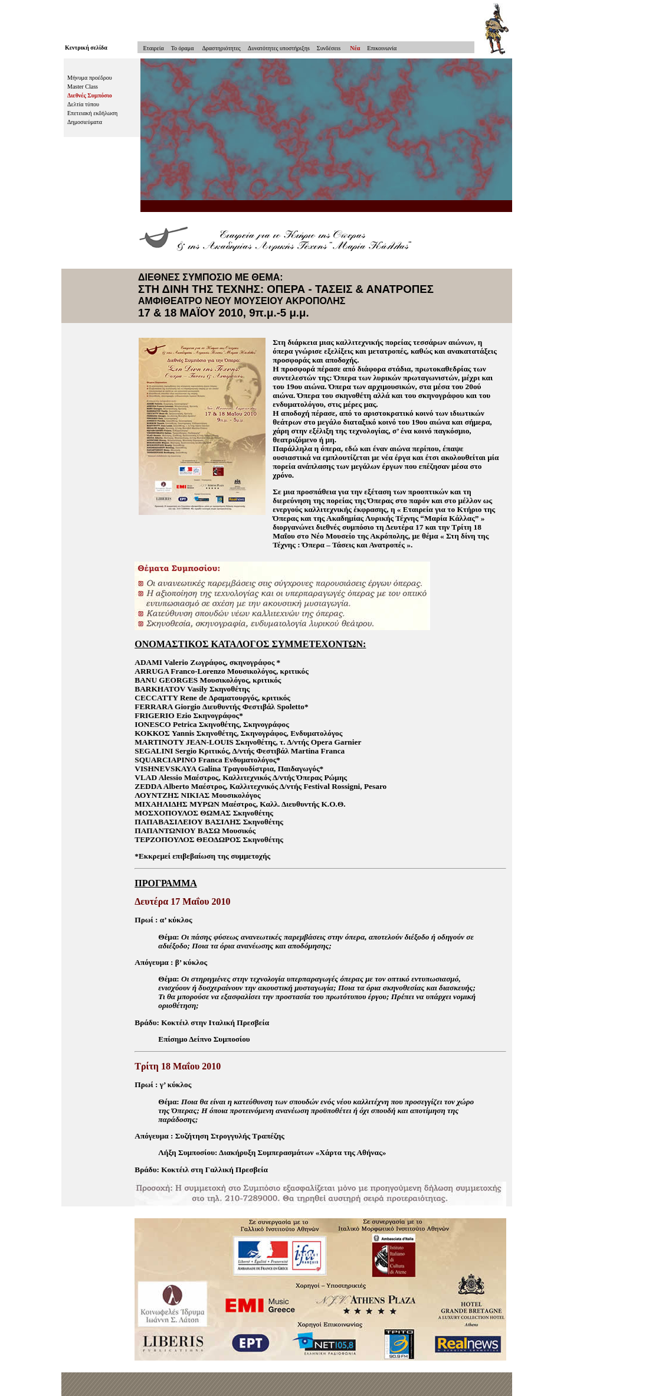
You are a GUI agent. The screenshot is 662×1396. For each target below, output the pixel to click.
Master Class (82, 86)
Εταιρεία (150, 48)
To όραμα (182, 48)
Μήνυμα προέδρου (89, 77)
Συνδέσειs (328, 48)
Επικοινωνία (381, 48)
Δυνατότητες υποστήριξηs (279, 48)
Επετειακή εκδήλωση (92, 113)
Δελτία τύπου (83, 104)
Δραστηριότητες (220, 48)
